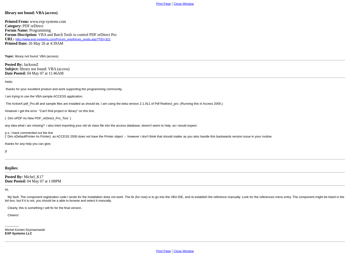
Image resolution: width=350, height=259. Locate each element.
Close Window (184, 4)
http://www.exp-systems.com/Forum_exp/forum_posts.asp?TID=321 (62, 39)
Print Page (163, 4)
